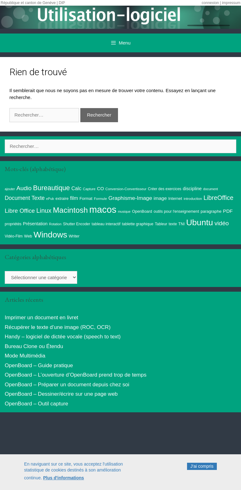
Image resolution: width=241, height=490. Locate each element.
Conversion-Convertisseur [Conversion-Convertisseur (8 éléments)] (126, 189)
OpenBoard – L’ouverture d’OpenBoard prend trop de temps (76, 375)
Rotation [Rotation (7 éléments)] (55, 224)
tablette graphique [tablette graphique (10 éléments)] (137, 224)
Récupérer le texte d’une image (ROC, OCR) (57, 327)
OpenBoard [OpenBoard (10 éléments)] (142, 211)
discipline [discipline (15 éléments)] (192, 188)
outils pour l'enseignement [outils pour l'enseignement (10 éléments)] (176, 211)
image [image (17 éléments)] (160, 198)
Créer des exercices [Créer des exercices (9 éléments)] (164, 189)
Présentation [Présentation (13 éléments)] (35, 223)
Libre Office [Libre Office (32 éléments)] (20, 210)
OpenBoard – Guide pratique (39, 365)
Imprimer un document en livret (41, 318)
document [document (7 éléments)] (210, 189)
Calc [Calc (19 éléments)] (76, 188)
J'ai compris (201, 468)
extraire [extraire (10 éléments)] (62, 198)
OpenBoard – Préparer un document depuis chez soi (67, 385)
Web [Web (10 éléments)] (28, 236)
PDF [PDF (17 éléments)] (228, 211)
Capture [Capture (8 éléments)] (89, 189)
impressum (231, 3)
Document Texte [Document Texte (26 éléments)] (25, 198)
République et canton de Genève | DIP (33, 3)
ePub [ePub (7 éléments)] (50, 199)
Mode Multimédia (25, 356)
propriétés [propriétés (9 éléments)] (13, 224)
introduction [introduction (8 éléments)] (193, 199)
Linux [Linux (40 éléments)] (43, 210)
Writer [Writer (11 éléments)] (74, 236)
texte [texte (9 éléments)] (173, 224)
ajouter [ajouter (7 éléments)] (10, 189)
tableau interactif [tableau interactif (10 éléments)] (106, 224)
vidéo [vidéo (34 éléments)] (222, 223)
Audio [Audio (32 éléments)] (23, 188)
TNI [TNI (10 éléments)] (181, 224)
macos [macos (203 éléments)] (102, 209)
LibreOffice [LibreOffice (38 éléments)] (218, 197)
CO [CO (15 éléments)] (100, 188)
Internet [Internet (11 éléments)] (175, 198)
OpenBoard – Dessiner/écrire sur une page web (61, 394)
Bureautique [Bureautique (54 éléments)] (51, 188)
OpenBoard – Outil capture (36, 404)
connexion (210, 3)
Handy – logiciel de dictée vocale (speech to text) (62, 337)
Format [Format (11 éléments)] (85, 198)
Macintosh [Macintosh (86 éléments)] (70, 210)
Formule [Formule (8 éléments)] (100, 199)
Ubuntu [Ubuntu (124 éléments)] (199, 222)
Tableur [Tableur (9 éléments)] (161, 224)
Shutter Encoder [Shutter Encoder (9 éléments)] (76, 224)
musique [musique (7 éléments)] (124, 211)
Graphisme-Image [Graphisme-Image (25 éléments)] (130, 198)
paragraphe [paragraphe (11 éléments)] (211, 211)
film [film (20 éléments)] (74, 198)
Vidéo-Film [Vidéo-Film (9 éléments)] (14, 236)
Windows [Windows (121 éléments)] (50, 234)
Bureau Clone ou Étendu (34, 346)
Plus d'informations (63, 479)
